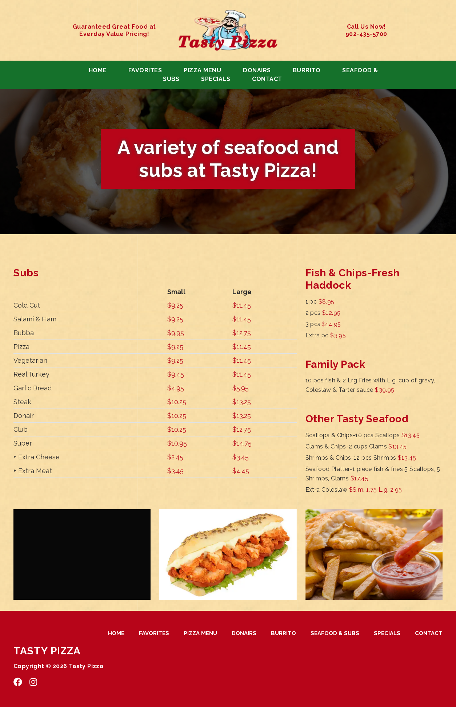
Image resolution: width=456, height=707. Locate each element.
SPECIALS (215, 79)
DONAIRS (257, 70)
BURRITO (307, 70)
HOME (98, 70)
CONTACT (267, 79)
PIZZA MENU (202, 70)
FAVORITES (145, 70)
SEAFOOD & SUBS (335, 633)
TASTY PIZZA (47, 651)
